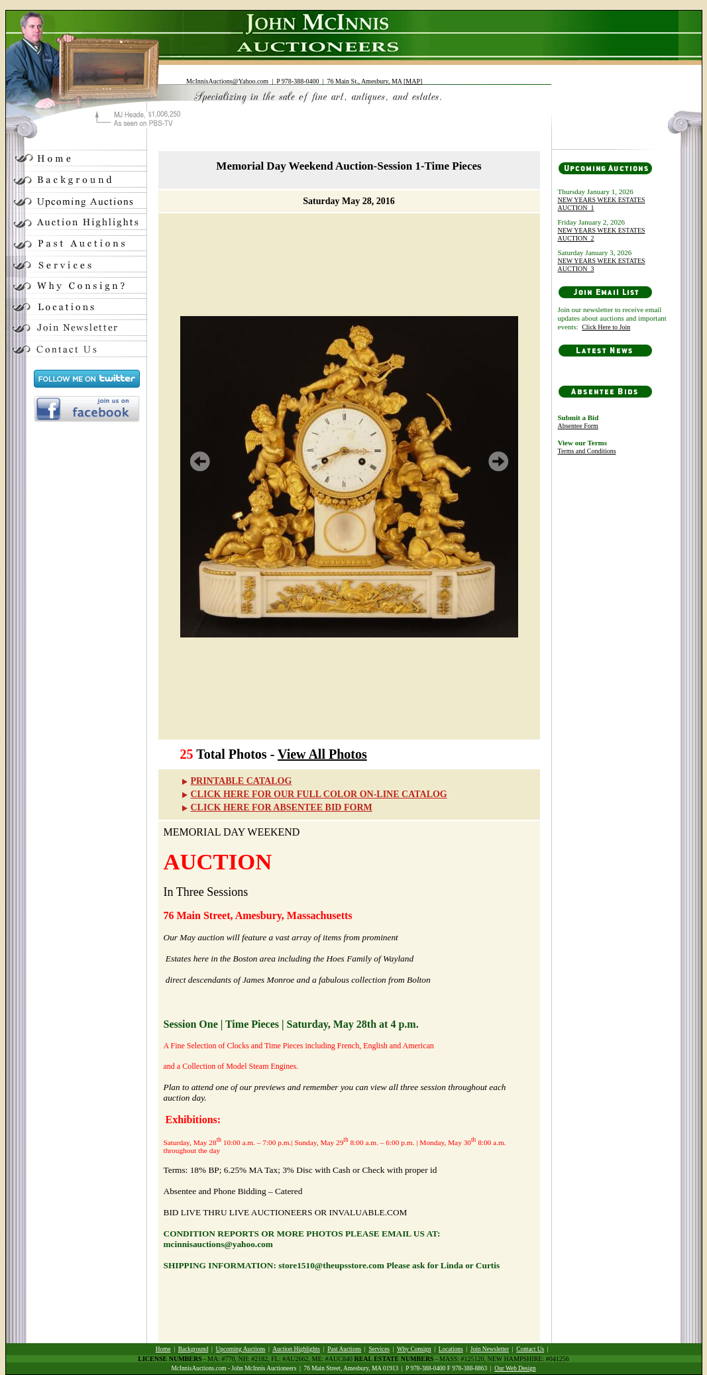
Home (163, 1349)
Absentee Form (578, 425)
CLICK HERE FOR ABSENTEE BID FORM (276, 807)
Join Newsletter (489, 1349)
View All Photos (322, 754)
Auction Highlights (296, 1349)
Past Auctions (344, 1349)
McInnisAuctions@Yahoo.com (227, 81)
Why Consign (414, 1349)
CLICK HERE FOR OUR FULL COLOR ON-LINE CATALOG (313, 794)
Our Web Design (514, 1368)
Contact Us (530, 1349)
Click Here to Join (606, 327)
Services (379, 1349)
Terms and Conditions (587, 451)
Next (498, 461)
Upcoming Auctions (241, 1349)
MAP (413, 81)
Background (193, 1349)
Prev (200, 461)
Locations (451, 1349)
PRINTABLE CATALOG (236, 781)
